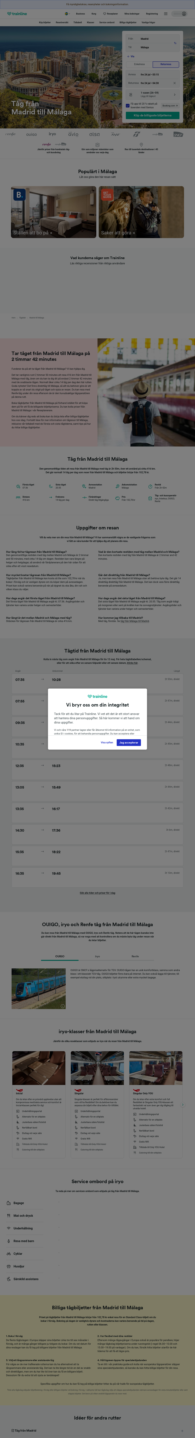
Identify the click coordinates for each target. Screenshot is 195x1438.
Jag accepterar (128, 742)
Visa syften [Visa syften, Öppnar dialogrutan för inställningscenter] (107, 742)
